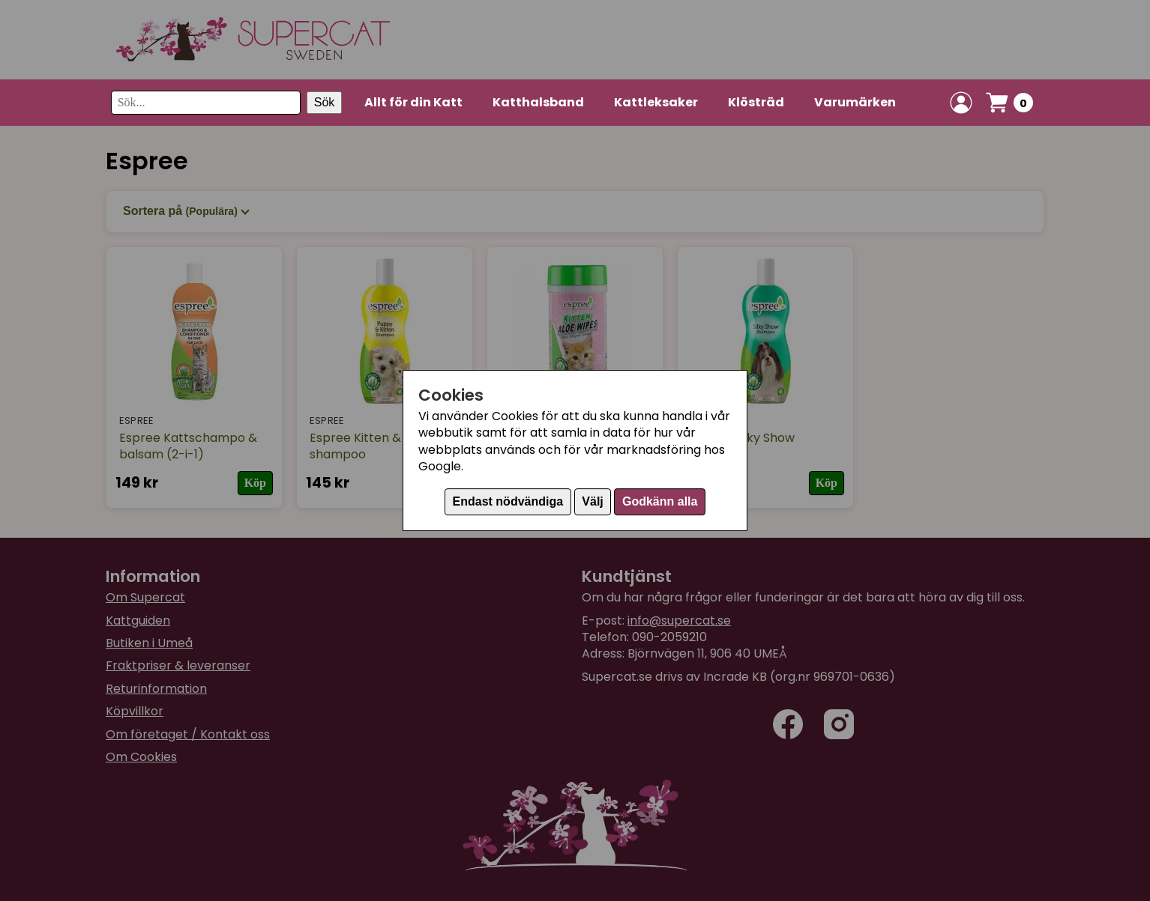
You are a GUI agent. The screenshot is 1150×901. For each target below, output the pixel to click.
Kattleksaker (656, 102)
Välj (592, 501)
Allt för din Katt (413, 102)
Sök (324, 102)
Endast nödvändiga (508, 501)
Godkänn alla (659, 501)
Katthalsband (538, 102)
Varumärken (855, 102)
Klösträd (756, 102)
